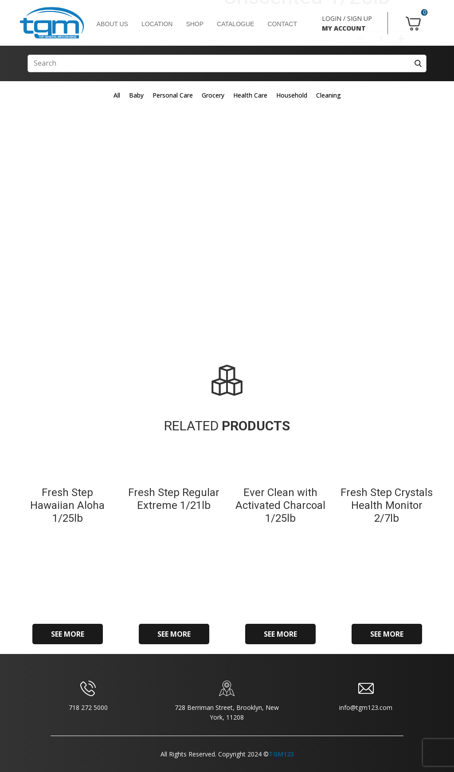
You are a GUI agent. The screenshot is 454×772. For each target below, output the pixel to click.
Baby (136, 95)
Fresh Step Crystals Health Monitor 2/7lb (386, 505)
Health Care (250, 95)
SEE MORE (67, 634)
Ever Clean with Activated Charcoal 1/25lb (280, 505)
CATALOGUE (235, 24)
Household (291, 95)
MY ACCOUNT (344, 28)
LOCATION (157, 24)
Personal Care (173, 95)
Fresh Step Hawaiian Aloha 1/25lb (67, 505)
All (117, 95)
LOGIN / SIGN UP (347, 18)
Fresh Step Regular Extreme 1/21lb (173, 499)
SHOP (195, 24)
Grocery (213, 95)
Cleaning (328, 95)
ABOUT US (112, 24)
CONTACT (282, 24)
